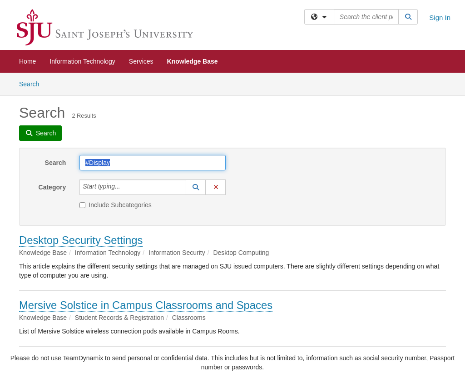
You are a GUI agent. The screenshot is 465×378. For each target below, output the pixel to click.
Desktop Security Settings (81, 240)
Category (52, 187)
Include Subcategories (115, 205)
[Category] (125, 187)
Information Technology (82, 61)
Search (32, 83)
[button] (196, 187)
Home (27, 61)
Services (141, 61)
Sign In (439, 17)
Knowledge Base (192, 61)
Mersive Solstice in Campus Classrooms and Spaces (145, 305)
